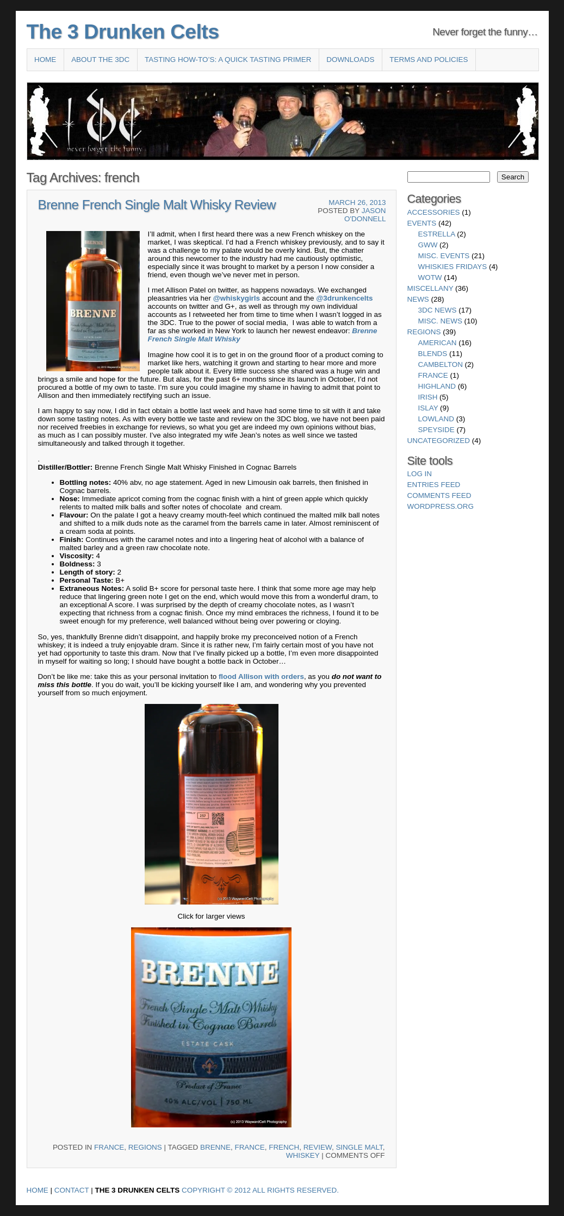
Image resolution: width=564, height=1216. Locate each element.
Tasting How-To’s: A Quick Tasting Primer (228, 59)
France (109, 1147)
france (249, 1147)
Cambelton (440, 364)
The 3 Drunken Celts (123, 31)
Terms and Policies (428, 59)
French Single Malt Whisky (194, 339)
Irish (428, 397)
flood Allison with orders (261, 676)
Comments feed (439, 495)
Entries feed (434, 485)
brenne (215, 1147)
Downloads (350, 59)
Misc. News (440, 321)
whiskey (303, 1155)
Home (45, 59)
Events (422, 223)
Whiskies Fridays (452, 267)
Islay (428, 408)
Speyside (436, 430)
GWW (428, 245)
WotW (430, 277)
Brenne (364, 331)
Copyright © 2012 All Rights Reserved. (260, 1190)
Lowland (436, 419)
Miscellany (430, 288)
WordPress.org (440, 506)
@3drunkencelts (344, 298)
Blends (433, 354)
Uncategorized (438, 440)
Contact (71, 1190)
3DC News (437, 310)
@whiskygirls (236, 298)
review (317, 1147)
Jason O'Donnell (365, 215)
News (418, 299)
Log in (419, 474)
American (437, 343)
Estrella (436, 234)
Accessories (433, 212)
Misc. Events (444, 256)
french (284, 1147)
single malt (359, 1147)
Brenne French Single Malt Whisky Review (157, 204)
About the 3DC (100, 59)
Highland (437, 386)
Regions (145, 1147)
